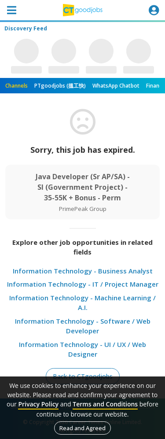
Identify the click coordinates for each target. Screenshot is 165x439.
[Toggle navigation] (11, 10)
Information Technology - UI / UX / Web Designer (82, 349)
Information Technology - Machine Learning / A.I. (82, 302)
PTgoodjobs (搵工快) (60, 85)
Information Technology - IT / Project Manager (82, 284)
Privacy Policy (38, 404)
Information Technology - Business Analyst (83, 270)
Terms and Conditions (105, 404)
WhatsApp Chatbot (115, 85)
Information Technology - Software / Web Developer (82, 326)
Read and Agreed (82, 428)
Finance (155, 85)
